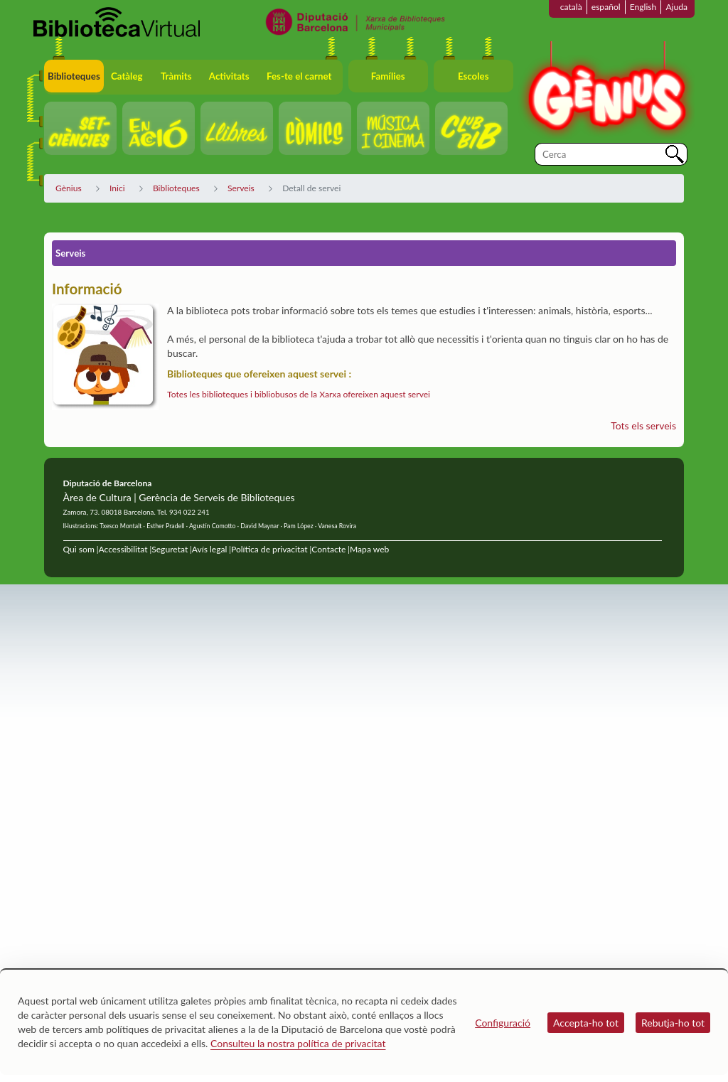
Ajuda (676, 6)
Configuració (502, 1023)
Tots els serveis (643, 425)
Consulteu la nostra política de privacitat (298, 1043)
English (643, 6)
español (606, 6)
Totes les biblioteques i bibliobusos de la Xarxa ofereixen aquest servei (298, 394)
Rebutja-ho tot (673, 1023)
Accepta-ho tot (586, 1023)
